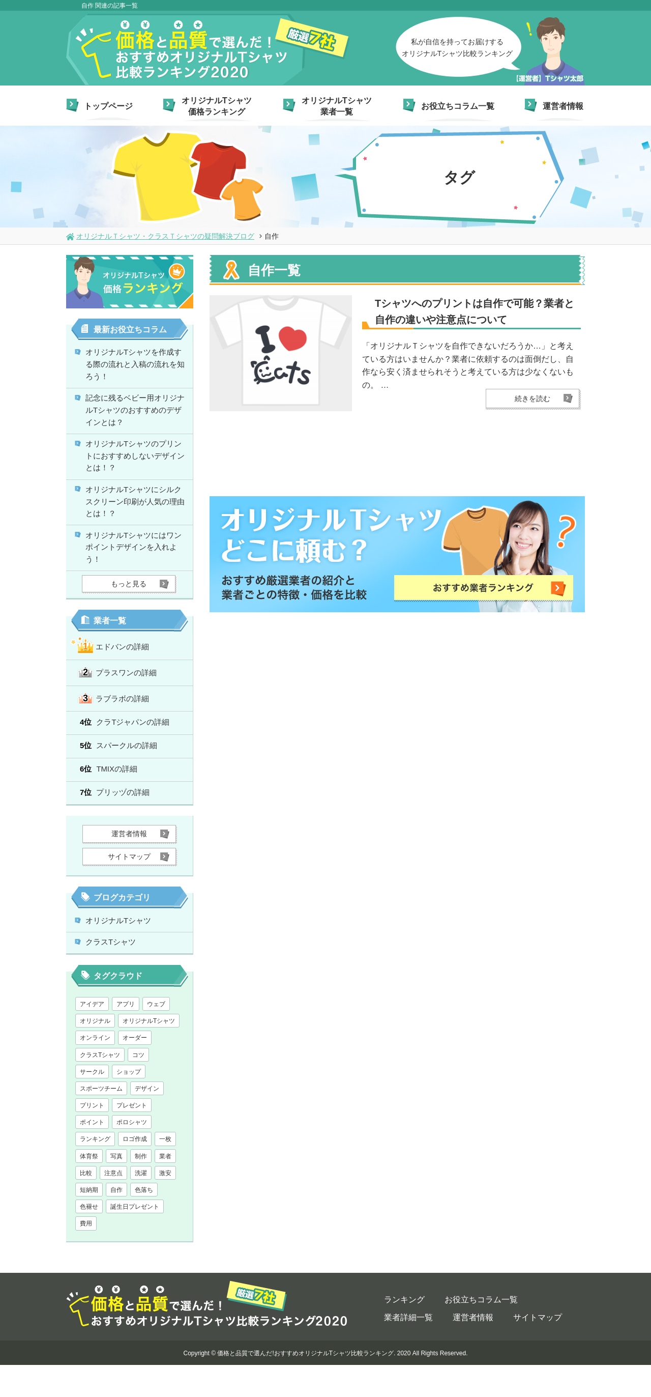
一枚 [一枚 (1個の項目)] (165, 1171)
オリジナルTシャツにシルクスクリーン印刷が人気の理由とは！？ (136, 518)
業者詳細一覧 (408, 1349)
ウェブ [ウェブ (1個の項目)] (156, 1036)
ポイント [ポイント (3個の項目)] (92, 1154)
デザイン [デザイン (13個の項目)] (147, 1120)
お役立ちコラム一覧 (457, 106)
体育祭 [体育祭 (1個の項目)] (89, 1188)
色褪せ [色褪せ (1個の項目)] (89, 1238)
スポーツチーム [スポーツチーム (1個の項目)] (101, 1120)
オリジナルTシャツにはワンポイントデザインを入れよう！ (136, 568)
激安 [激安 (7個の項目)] (165, 1205)
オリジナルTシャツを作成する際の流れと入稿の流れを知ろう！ (136, 367)
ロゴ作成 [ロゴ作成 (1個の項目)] (135, 1171)
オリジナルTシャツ (122, 949)
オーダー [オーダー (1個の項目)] (135, 1069)
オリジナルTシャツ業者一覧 (337, 106)
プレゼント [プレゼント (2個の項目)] (131, 1137)
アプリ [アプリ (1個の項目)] (125, 1036)
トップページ (108, 106)
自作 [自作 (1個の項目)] (116, 1221)
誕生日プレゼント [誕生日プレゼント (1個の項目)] (134, 1238)
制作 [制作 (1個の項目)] (141, 1188)
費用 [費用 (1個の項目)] (86, 1255)
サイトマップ (537, 1349)
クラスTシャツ (114, 973)
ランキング (404, 1331)
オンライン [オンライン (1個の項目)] (95, 1069)
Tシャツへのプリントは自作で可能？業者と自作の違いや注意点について (474, 311)
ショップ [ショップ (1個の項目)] (128, 1103)
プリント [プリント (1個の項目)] (92, 1137)
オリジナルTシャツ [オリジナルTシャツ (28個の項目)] (149, 1053)
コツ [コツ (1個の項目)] (138, 1087)
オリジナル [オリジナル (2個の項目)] (95, 1053)
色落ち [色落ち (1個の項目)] (144, 1221)
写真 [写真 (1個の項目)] (116, 1188)
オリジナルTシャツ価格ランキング (217, 106)
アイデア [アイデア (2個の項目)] (92, 1036)
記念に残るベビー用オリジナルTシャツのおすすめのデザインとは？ (136, 417)
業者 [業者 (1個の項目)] (165, 1188)
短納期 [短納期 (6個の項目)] (89, 1221)
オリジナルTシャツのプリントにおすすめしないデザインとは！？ (136, 467)
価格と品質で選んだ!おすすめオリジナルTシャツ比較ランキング (305, 1385)
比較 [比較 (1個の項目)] (86, 1205)
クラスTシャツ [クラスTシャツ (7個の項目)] (100, 1087)
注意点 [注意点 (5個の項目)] (113, 1205)
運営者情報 (563, 106)
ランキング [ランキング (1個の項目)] (95, 1171)
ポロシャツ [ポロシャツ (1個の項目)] (131, 1154)
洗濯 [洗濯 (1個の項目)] (141, 1205)
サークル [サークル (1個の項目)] (92, 1103)
